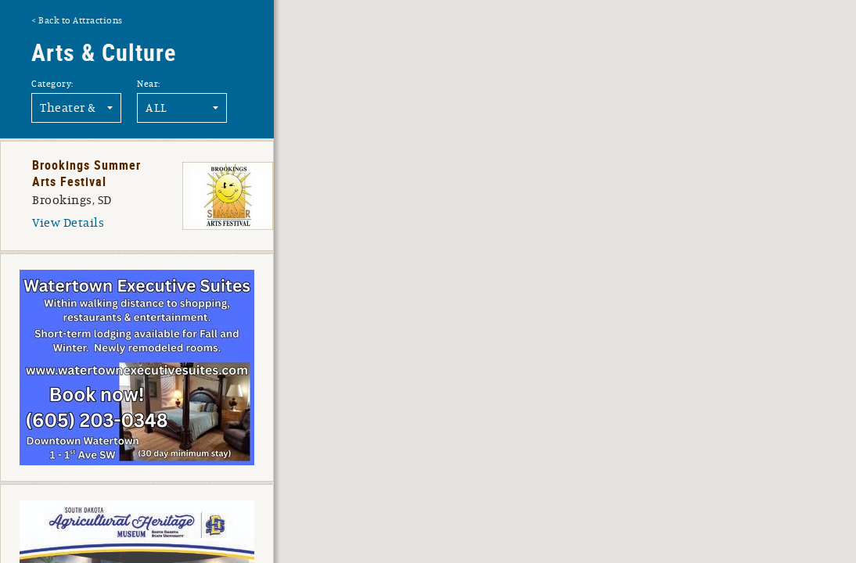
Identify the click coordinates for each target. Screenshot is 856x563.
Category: (52, 83)
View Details (68, 223)
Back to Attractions (80, 20)
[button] (631, 443)
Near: (148, 83)
